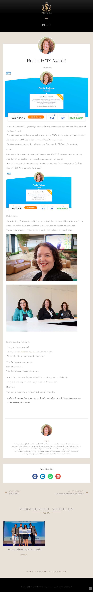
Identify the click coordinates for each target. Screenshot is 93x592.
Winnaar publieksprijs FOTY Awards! (24, 550)
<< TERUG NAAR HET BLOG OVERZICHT (46, 572)
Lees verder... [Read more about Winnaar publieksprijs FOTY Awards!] (24, 554)
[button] (47, 18)
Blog (46, 25)
